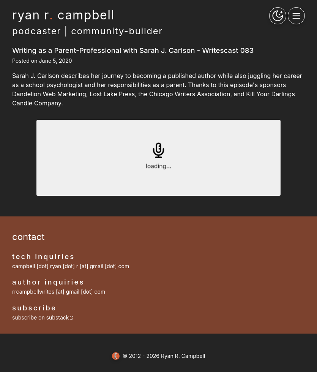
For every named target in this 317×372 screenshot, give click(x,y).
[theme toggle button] (277, 15)
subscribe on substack (43, 317)
